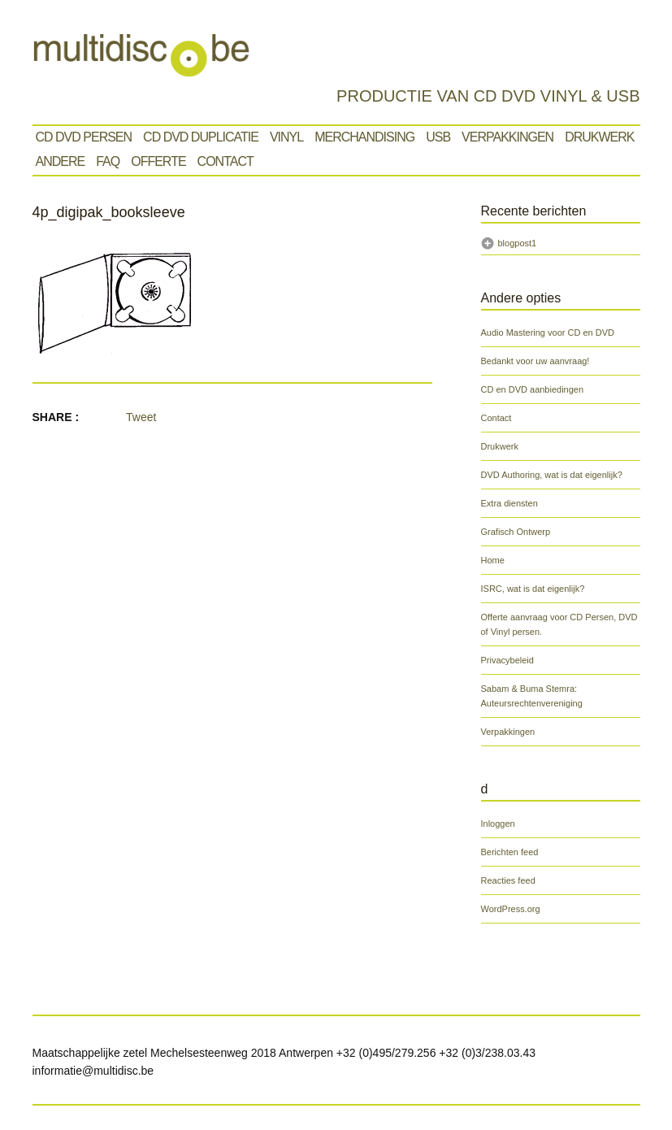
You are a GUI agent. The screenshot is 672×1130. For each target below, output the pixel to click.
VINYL (286, 137)
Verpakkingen (507, 137)
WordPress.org (510, 909)
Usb (438, 137)
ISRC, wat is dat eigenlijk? (533, 588)
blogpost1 (517, 243)
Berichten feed (510, 852)
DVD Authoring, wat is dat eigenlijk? (551, 475)
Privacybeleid (507, 660)
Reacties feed (508, 880)
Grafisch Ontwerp (516, 532)
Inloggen (498, 823)
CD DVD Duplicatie (200, 137)
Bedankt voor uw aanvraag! (535, 361)
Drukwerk (599, 137)
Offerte (158, 161)
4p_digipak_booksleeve (109, 212)
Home (493, 560)
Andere (60, 161)
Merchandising (364, 137)
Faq (107, 161)
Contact (225, 161)
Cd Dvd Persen (84, 137)
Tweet (141, 417)
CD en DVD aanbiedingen (532, 389)
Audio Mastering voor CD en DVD (547, 332)
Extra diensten (509, 503)
